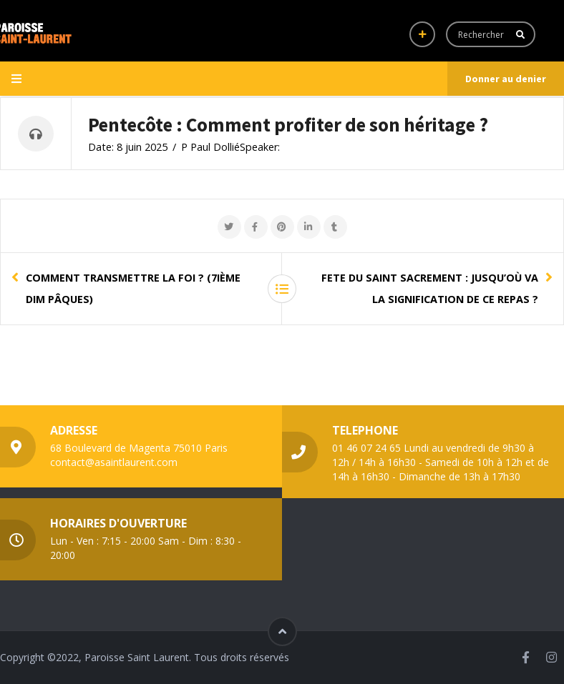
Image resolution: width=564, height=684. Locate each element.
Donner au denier (505, 78)
